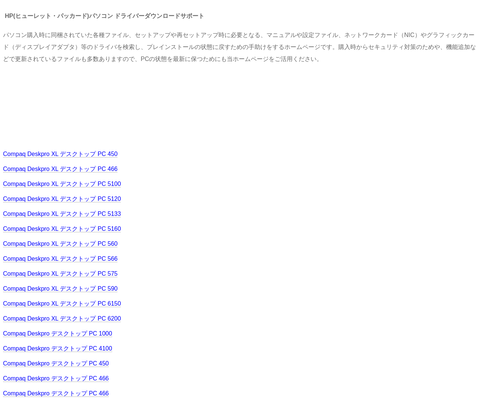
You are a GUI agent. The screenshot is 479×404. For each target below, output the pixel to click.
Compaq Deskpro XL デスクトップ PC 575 (60, 273)
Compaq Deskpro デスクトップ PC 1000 (57, 333)
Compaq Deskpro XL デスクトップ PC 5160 (62, 229)
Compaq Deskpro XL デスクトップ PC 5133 (62, 214)
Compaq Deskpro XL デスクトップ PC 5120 (62, 199)
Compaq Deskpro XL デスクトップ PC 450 (60, 154)
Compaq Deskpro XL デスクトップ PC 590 (60, 288)
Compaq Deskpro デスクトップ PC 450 (56, 363)
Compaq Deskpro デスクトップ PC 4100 (57, 348)
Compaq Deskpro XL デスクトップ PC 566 (60, 258)
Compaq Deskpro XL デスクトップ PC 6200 (62, 318)
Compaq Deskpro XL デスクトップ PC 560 (60, 244)
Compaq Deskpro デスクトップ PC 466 (56, 378)
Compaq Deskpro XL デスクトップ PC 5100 (62, 184)
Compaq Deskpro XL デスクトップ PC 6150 (62, 303)
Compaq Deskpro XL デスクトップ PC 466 (60, 169)
